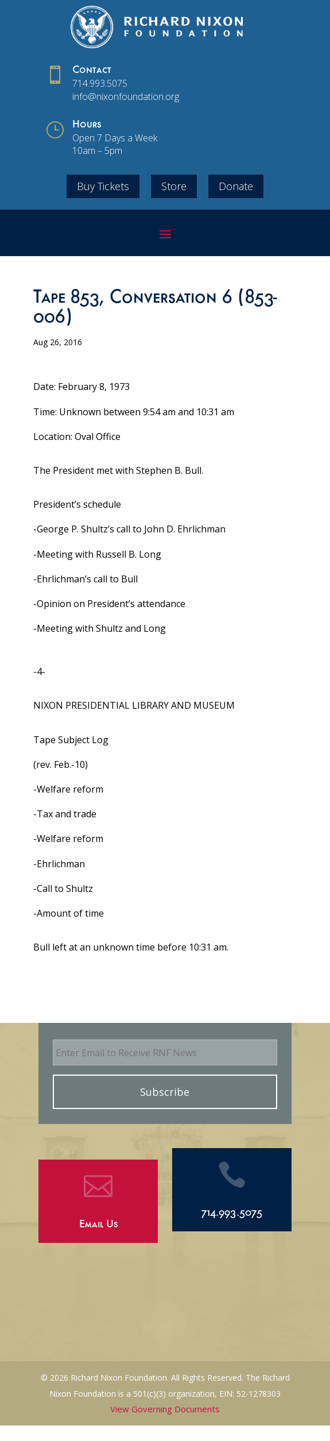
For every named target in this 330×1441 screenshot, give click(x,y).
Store (174, 186)
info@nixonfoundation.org (125, 96)
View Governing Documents (165, 1409)
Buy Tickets (103, 186)
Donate (236, 186)
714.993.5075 (99, 83)
